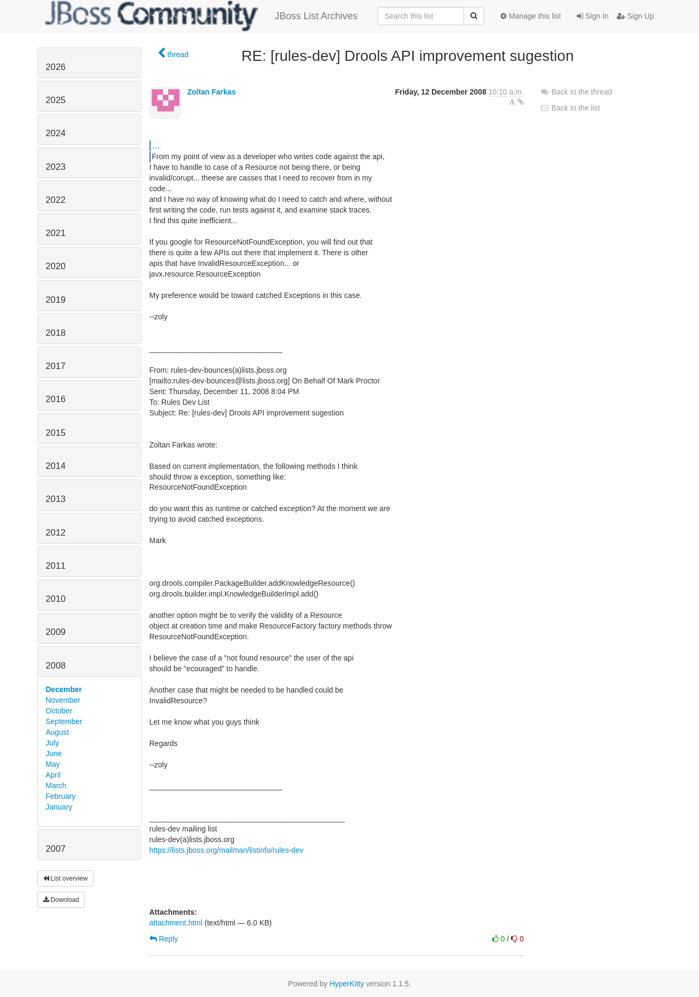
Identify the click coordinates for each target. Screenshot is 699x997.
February (61, 796)
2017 (56, 366)
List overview (65, 878)
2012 (56, 533)
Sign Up (635, 16)
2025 (56, 100)
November (63, 700)
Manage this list (530, 16)
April (53, 775)
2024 (56, 133)
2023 (56, 167)
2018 (56, 333)
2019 (56, 300)
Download (61, 900)
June (54, 753)
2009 (56, 632)
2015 (56, 433)
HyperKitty (346, 983)
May (53, 764)
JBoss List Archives (201, 16)
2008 (56, 666)
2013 (56, 499)
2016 (56, 399)
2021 (56, 233)
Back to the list (570, 108)
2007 (56, 849)
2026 (56, 67)
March (56, 785)
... (156, 145)
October (59, 710)
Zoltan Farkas (211, 92)
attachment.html (176, 923)
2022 (56, 200)
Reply (164, 939)
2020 (56, 266)
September (64, 721)
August (57, 732)
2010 (56, 599)
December (64, 689)
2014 (56, 466)
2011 (56, 566)
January (59, 807)
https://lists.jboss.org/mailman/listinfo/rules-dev (227, 850)
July (52, 743)
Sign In (592, 16)
